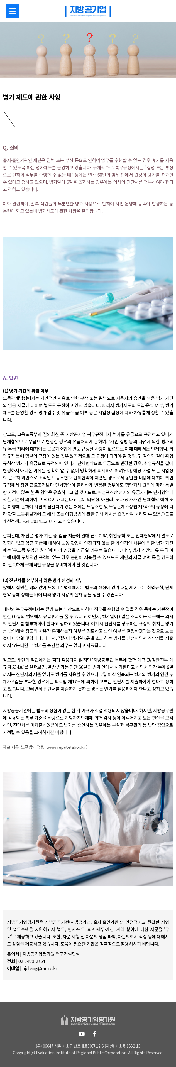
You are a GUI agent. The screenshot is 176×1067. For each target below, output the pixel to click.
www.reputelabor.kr (66, 747)
